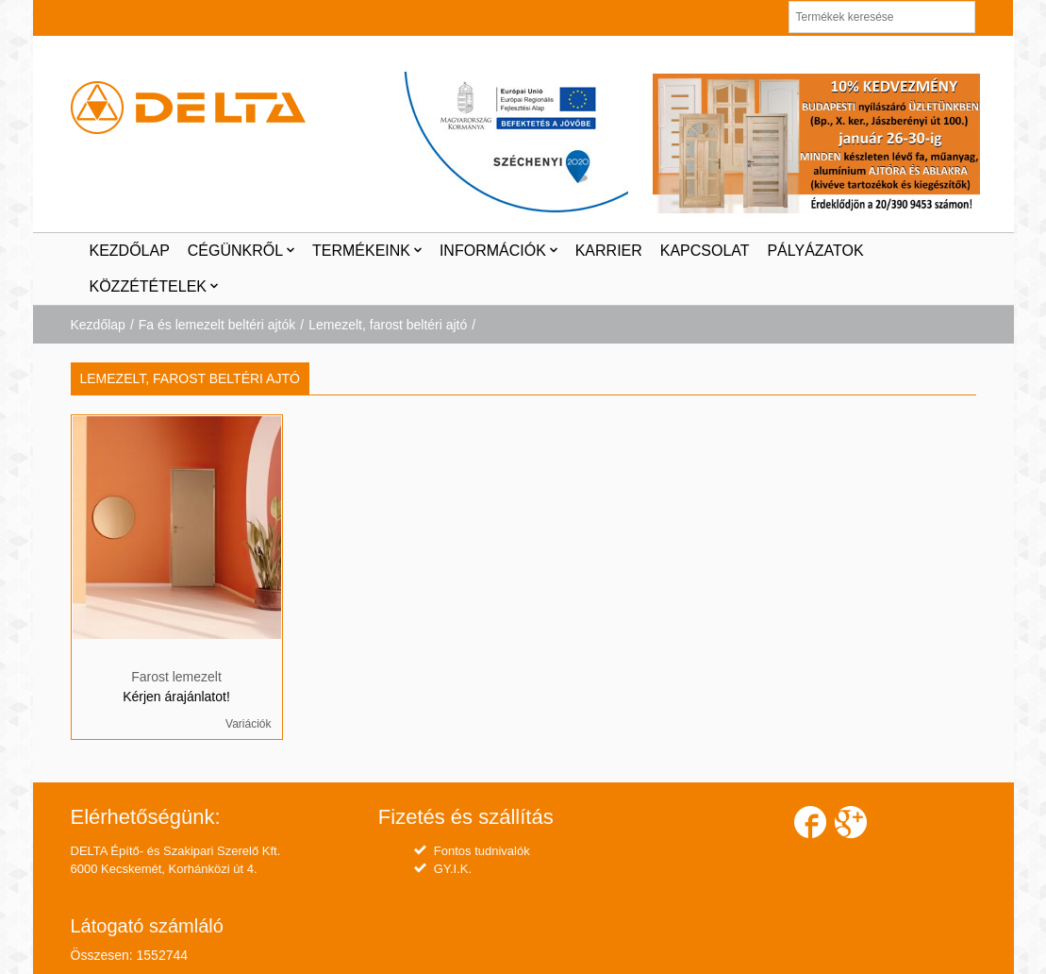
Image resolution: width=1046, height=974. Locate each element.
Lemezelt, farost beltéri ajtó (387, 324)
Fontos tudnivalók (482, 851)
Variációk (248, 723)
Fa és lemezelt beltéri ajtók (217, 324)
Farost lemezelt (176, 676)
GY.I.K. (453, 869)
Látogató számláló (147, 925)
